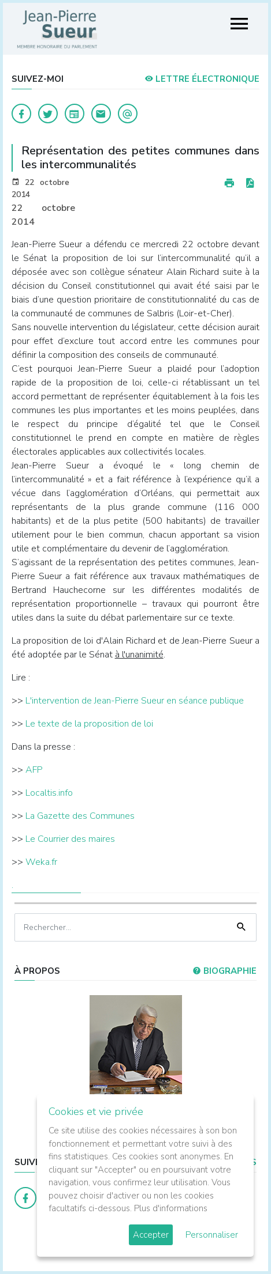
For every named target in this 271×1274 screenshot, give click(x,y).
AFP (34, 769)
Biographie (224, 971)
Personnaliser (211, 1235)
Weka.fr (41, 862)
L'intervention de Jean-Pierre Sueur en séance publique (134, 700)
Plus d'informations (170, 1208)
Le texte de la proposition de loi (89, 723)
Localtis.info (49, 793)
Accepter (151, 1235)
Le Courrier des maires (69, 839)
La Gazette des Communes (80, 816)
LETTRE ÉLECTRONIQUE (201, 79)
